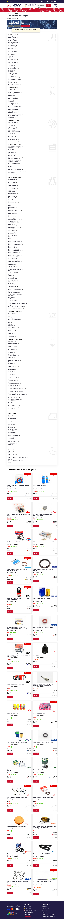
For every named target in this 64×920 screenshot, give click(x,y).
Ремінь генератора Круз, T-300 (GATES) (16, 684)
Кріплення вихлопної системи (14, 291)
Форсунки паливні (12, 266)
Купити (10, 498)
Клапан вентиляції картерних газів (15, 308)
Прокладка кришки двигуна (39, 713)
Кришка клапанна (11, 215)
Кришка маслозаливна (12, 202)
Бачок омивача (11, 430)
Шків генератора (11, 361)
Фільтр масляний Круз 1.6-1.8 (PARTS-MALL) (17, 742)
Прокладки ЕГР (11, 238)
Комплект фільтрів (12, 51)
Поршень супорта (11, 137)
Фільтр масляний (11, 45)
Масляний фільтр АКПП (13, 327)
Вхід (55, 1)
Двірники (10, 426)
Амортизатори (11, 107)
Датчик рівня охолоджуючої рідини (15, 391)
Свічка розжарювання (12, 39)
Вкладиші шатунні (11, 191)
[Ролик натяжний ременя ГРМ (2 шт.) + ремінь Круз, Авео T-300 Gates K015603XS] (19, 648)
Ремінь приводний (12, 59)
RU (10, 1)
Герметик (10, 463)
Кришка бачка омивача (13, 432)
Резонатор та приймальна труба (15, 289)
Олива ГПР (10, 459)
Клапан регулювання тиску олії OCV (15, 306)
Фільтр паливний (11, 50)
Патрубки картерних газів (13, 298)
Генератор (10, 358)
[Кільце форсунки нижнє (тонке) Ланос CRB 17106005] (45, 736)
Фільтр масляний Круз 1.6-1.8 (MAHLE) (41, 598)
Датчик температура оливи (13, 393)
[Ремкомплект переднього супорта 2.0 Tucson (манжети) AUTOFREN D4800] (19, 847)
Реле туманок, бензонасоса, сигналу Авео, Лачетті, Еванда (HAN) (43, 515)
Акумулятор (10, 36)
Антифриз (10, 451)
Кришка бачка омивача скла (14, 79)
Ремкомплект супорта (12, 67)
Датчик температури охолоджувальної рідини (17, 303)
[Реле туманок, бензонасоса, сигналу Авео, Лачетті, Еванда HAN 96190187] (45, 508)
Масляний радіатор (12, 153)
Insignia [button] (17, 26)
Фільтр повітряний (12, 46)
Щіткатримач (11, 427)
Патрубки (10, 277)
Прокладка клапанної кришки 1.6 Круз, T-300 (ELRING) (17, 798)
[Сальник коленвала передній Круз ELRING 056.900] (45, 791)
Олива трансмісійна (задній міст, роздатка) (17, 457)
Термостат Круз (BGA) (38, 770)
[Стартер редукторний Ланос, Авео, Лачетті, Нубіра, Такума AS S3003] (19, 508)
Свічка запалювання (12, 37)
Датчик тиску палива (12, 272)
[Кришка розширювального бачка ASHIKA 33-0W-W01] (19, 820)
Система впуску (11, 283)
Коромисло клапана (12, 187)
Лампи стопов (11, 402)
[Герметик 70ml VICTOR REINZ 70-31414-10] (45, 478)
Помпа (9, 57)
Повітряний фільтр (12, 229)
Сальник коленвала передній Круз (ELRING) (43, 797)
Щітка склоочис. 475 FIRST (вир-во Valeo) (42, 881)
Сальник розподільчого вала (14, 261)
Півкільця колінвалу (12, 193)
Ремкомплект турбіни (12, 278)
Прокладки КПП (11, 330)
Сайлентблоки (11, 101)
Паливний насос (11, 264)
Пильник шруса (36, 655)
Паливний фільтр (11, 232)
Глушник (9, 288)
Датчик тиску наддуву (12, 300)
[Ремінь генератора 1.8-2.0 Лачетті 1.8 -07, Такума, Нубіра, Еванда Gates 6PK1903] (19, 592)
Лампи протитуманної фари (14, 399)
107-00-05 (30, 4)
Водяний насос (11, 149)
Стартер (9, 347)
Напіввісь (10, 324)
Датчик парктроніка (12, 380)
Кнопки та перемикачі (12, 366)
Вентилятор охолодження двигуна (15, 147)
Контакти (51, 1)
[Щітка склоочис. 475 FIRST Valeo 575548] (45, 875)
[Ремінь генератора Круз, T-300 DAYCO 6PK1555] (45, 847)
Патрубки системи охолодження (15, 160)
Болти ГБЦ (10, 194)
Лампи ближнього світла (13, 396)
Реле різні (10, 410)
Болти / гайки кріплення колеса (14, 106)
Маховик (10, 316)
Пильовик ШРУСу (11, 325)
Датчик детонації (11, 374)
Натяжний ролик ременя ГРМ (14, 219)
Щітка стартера (11, 354)
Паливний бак (11, 267)
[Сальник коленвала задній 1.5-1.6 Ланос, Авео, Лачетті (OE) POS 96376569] (45, 563)
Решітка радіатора (12, 418)
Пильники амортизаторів (13, 112)
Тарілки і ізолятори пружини (14, 115)
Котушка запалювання (12, 40)
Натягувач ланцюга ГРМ (13, 225)
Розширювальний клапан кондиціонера (16, 171)
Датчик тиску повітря (12, 377)
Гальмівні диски (11, 64)
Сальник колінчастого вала (14, 263)
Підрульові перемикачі (13, 368)
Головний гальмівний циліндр (14, 131)
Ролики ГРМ (10, 56)
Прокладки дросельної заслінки (15, 244)
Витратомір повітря (12, 284)
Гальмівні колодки (12, 62)
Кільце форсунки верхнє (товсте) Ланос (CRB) (43, 627)
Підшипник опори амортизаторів (15, 114)
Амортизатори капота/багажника (15, 423)
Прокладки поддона (12, 246)
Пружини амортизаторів (13, 109)
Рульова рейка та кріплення (14, 92)
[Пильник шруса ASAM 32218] (45, 648)
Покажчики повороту (12, 443)
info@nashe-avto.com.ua (31, 911)
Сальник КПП (10, 333)
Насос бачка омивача (12, 433)
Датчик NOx (10, 372)
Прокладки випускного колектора (15, 242)
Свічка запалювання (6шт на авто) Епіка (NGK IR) (44, 542)
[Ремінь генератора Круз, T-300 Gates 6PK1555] (19, 677)
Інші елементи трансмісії (13, 331)
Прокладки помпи (12, 247)
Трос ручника (11, 65)
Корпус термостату (12, 152)
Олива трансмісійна (12, 456)
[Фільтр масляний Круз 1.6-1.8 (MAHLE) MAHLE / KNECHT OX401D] (45, 592)
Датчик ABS (10, 371)
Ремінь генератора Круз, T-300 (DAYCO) (42, 854)
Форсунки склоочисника (13, 435)
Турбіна (9, 274)
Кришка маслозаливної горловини (15, 81)
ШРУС (9, 322)
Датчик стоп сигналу (12, 134)
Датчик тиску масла (12, 386)
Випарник (10, 164)
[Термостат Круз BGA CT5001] (45, 763)
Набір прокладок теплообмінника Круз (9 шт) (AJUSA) (17, 882)
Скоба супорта (11, 136)
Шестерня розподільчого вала (14, 208)
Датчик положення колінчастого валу (16, 388)
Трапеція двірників (12, 429)
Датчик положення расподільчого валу (16, 389)
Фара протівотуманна (12, 441)
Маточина (10, 100)
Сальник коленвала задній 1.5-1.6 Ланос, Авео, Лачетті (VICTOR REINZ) (17, 570)
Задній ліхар (10, 444)
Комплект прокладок (12, 258)
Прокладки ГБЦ (11, 236)
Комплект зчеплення (12, 313)
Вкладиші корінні (11, 190)
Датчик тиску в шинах (12, 382)
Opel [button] (10, 26)
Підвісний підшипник (12, 335)
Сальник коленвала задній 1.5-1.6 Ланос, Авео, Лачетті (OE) (43, 570)
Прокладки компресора (13, 252)
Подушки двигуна (11, 204)
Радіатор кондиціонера (13, 161)
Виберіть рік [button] (25, 26)
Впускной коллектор (12, 281)
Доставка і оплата (44, 1)
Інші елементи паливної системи (15, 269)
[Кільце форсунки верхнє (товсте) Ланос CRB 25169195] (45, 621)
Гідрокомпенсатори (12, 188)
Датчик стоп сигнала (12, 379)
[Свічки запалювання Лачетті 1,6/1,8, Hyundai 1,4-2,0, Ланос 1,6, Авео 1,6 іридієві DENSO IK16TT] (45, 677)
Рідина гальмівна (11, 449)
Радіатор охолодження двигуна (14, 146)
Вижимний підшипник (12, 314)
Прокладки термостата (13, 249)
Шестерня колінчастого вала (14, 210)
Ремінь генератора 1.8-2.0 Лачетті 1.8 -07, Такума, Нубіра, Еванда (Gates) (18, 599)
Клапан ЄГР (10, 295)
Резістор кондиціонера (13, 167)
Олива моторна (11, 454)
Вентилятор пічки (11, 174)
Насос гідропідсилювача (13, 93)
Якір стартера (11, 352)
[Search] (48, 5)
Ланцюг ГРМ (10, 224)
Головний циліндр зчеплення (14, 317)
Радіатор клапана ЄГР (12, 297)
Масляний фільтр (11, 230)
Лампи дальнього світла (13, 397)
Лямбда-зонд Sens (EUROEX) (13, 542)
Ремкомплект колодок (13, 68)
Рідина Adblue (11, 453)
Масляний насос (11, 199)
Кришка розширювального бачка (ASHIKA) (16, 826)
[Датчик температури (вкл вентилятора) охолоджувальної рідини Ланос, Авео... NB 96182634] (19, 621)
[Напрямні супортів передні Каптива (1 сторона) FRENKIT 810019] (19, 763)
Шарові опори (11, 70)
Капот (9, 416)
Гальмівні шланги (11, 130)
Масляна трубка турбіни (13, 280)
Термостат (10, 150)
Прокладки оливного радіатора (14, 253)
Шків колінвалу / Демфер (13, 197)
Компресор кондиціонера (13, 163)
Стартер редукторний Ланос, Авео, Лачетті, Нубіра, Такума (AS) (19, 515)
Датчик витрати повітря (13, 385)
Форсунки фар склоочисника (14, 436)
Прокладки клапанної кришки (14, 239)
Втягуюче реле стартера (13, 351)
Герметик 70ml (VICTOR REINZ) (40, 485)
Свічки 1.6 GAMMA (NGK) (12, 713)
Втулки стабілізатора (12, 74)
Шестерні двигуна (11, 207)
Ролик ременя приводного (13, 60)
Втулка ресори (11, 117)
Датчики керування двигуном (14, 301)
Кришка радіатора (12, 82)
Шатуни (9, 205)
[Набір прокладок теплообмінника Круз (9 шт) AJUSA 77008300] (19, 875)
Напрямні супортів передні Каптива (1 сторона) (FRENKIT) (18, 771)
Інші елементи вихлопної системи (15, 294)
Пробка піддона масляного (14, 84)
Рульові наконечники (12, 73)
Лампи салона (11, 403)
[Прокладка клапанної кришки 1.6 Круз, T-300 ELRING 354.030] (19, 791)
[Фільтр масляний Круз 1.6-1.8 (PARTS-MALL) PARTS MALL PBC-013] (19, 736)
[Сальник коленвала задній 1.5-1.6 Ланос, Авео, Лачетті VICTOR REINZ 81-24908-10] (19, 563)
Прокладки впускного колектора (15, 241)
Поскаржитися (28, 916)
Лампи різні (10, 408)
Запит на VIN (27, 914)
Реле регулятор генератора (14, 360)
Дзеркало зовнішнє (12, 419)
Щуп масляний (11, 201)
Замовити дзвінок (29, 913)
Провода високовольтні (13, 42)
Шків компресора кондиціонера (15, 169)
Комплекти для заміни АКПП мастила (16, 460)
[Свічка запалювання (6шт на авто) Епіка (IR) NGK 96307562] (45, 535)
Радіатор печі (11, 172)
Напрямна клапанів (12, 185)
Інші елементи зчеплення (13, 321)
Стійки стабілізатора (12, 76)
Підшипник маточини (12, 98)
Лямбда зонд (11, 305)
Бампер (9, 415)
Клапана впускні (11, 182)
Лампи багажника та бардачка (14, 406)
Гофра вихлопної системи (13, 292)
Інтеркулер (10, 275)
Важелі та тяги (11, 97)
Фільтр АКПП (10, 43)
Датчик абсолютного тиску (14, 383)
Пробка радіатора (12, 155)
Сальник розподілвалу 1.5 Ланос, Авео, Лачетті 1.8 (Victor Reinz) (18, 486)
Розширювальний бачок (13, 158)
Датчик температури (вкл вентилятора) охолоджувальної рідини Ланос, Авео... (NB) (17, 628)
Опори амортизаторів (12, 111)
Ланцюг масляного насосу (13, 227)
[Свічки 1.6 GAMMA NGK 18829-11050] (19, 707)
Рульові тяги (10, 71)
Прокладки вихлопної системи (14, 250)
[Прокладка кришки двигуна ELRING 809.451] (45, 707)
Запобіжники (10, 363)
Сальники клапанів (12, 260)
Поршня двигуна (11, 179)
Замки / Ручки (11, 424)
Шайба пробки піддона (13, 213)
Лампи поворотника (12, 400)
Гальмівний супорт (12, 128)
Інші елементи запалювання (14, 355)
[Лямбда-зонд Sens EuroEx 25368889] (19, 535)
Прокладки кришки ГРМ (13, 256)
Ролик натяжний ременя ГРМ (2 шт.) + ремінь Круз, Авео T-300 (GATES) (18, 656)
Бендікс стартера (11, 349)
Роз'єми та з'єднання (12, 365)
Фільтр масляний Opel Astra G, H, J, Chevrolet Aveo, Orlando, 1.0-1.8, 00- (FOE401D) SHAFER (44, 827)
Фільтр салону (11, 48)
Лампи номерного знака (13, 405)
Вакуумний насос (11, 127)
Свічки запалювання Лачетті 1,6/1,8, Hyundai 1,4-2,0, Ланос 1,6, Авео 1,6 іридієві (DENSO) (44, 685)
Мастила (10, 462)
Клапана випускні (11, 183)
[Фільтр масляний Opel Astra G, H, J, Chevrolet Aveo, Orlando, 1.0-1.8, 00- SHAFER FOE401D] (45, 820)
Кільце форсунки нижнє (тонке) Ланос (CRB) (43, 742)
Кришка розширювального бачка (15, 77)
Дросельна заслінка (12, 286)
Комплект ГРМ (11, 53)
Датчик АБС (10, 133)
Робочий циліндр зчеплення (14, 319)
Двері (9, 421)
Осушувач (10, 166)
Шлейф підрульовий (12, 369)
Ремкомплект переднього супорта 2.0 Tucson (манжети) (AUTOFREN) (17, 855)
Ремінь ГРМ (10, 54)
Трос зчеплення (11, 336)
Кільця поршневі (11, 180)
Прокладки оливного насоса (14, 255)
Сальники (10, 328)
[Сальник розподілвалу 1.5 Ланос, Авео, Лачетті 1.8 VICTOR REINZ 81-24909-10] (19, 478)
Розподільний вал (12, 196)
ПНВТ (9, 270)
